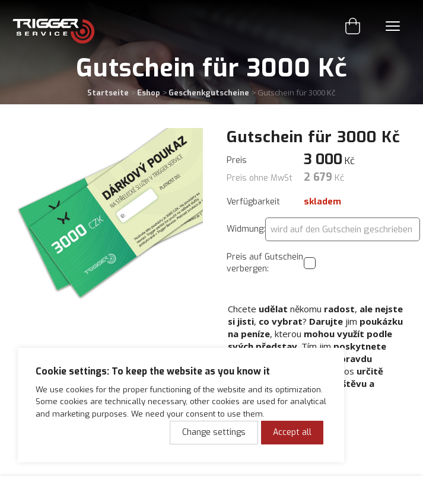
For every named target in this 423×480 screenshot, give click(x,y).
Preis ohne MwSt (259, 178)
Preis (237, 160)
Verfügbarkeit (253, 201)
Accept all (292, 432)
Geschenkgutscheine (208, 93)
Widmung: (246, 229)
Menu (393, 26)
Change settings (214, 432)
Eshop (148, 93)
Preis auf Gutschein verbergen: (265, 262)
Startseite (108, 93)
